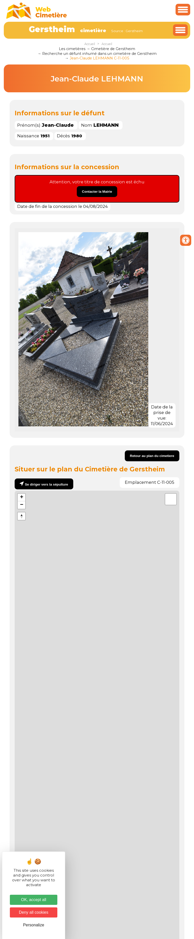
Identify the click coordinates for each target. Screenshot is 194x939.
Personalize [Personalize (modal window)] (33, 925)
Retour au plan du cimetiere (152, 456)
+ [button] (21, 497)
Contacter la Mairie (97, 191)
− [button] (21, 505)
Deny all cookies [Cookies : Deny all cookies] (33, 912)
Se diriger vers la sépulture (46, 484)
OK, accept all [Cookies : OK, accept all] (33, 900)
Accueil (89, 44)
